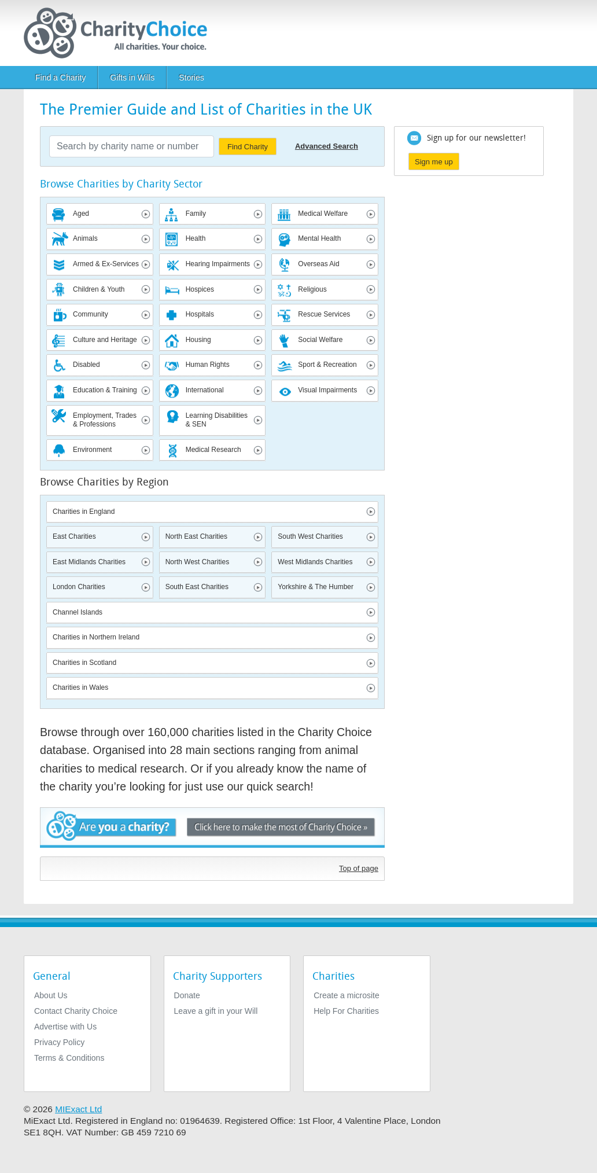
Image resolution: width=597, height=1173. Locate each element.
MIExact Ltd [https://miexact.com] (78, 1109)
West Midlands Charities (315, 562)
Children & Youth (98, 289)
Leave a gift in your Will (216, 1011)
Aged (81, 213)
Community (90, 314)
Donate (187, 995)
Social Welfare (320, 340)
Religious (312, 289)
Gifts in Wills (132, 77)
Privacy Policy (59, 1042)
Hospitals (200, 314)
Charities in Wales (80, 687)
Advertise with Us (65, 1026)
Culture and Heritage (105, 340)
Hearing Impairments (218, 264)
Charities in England (84, 512)
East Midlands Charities (89, 562)
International (205, 390)
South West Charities (310, 536)
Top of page (358, 868)
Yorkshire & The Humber (315, 587)
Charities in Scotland (84, 663)
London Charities (79, 587)
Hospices (200, 289)
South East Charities (197, 587)
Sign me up (434, 161)
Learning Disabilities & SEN (217, 420)
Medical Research (213, 450)
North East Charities (196, 536)
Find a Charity (60, 77)
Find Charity (247, 146)
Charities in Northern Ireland (96, 637)
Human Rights (208, 365)
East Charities (74, 536)
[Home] (120, 33)
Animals (85, 238)
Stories (191, 77)
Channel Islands (77, 612)
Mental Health (319, 238)
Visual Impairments (327, 390)
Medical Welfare (323, 213)
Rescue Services (324, 314)
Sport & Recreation (327, 365)
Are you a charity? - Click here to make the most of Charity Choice (212, 829)
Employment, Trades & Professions (105, 420)
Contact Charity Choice (75, 1011)
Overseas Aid (318, 264)
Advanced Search (326, 146)
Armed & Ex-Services (106, 264)
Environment (92, 450)
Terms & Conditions (69, 1057)
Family (196, 213)
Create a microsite (346, 995)
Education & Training (105, 390)
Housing (198, 340)
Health (196, 238)
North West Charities (197, 562)
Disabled (86, 365)
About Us (51, 995)
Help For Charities (346, 1011)
